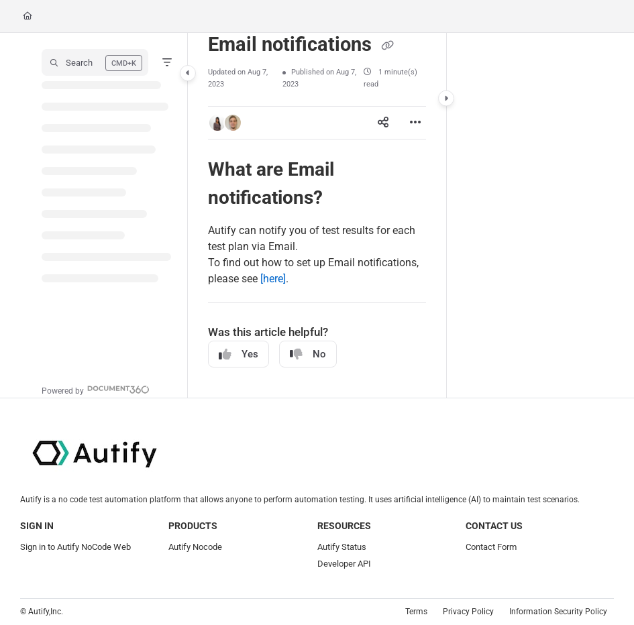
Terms (416, 611)
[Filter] (167, 62)
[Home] (27, 16)
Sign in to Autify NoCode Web (75, 547)
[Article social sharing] (383, 122)
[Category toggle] (188, 73)
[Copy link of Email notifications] (387, 45)
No (308, 354)
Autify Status (341, 547)
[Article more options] (415, 122)
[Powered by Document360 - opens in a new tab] (96, 389)
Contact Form (491, 547)
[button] (95, 62)
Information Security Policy (558, 611)
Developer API (344, 564)
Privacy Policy (468, 611)
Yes (238, 354)
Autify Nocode (195, 547)
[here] (273, 278)
